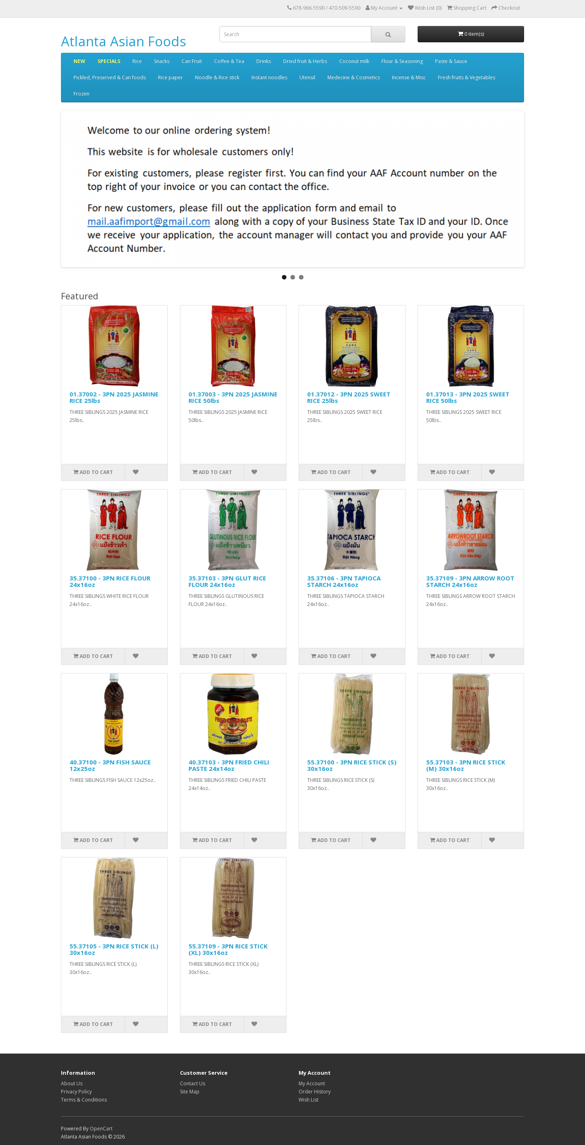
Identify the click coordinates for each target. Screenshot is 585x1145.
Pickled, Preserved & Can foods (110, 77)
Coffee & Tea (229, 61)
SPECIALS (109, 61)
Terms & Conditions (84, 1099)
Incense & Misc (409, 77)
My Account (312, 1083)
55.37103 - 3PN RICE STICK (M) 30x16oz (465, 765)
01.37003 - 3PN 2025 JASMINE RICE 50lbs (232, 397)
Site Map (189, 1091)
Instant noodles (269, 77)
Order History (315, 1091)
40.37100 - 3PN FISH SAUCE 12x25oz (110, 765)
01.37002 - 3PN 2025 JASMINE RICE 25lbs (113, 397)
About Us (71, 1083)
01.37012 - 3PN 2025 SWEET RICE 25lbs (348, 397)
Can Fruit (192, 61)
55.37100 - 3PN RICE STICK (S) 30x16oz (351, 765)
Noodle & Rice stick (217, 77)
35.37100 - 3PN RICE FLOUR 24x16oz (109, 581)
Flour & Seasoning (402, 61)
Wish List (308, 1099)
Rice (137, 61)
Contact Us (192, 1083)
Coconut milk (354, 61)
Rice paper (170, 77)
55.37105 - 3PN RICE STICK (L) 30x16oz (113, 949)
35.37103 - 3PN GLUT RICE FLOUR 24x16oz (227, 581)
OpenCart (101, 1128)
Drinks (263, 61)
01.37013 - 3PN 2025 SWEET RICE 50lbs (467, 397)
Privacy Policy (76, 1091)
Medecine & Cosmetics (353, 77)
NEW (79, 61)
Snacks (161, 61)
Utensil (307, 77)
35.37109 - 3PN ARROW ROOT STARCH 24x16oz (470, 581)
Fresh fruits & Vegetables (466, 77)
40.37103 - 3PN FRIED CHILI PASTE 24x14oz (228, 765)
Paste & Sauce (451, 61)
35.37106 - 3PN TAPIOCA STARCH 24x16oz (344, 581)
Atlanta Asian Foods (123, 41)
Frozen (81, 93)
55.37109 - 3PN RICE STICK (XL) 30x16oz (228, 949)
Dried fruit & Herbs (305, 61)
